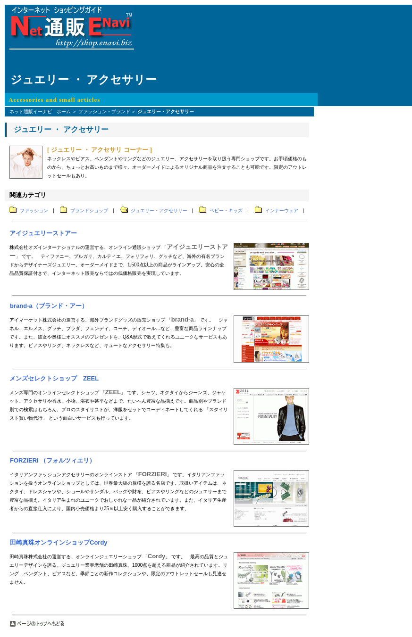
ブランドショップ (89, 210)
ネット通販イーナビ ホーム (40, 111)
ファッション (34, 210)
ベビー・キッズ (226, 210)
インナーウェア (281, 210)
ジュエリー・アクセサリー (159, 210)
